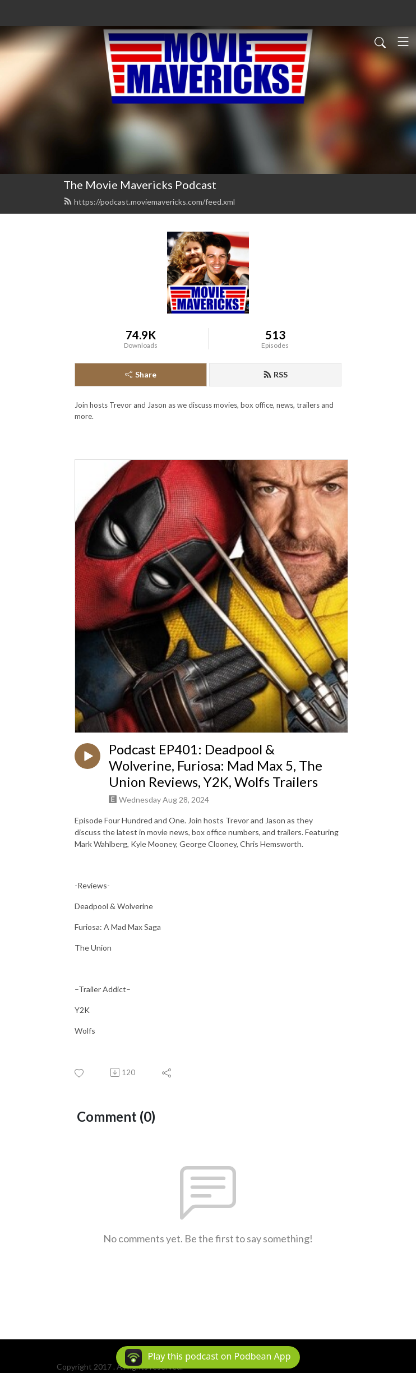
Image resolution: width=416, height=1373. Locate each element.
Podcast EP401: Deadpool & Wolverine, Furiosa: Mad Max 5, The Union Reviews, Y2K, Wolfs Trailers (215, 765)
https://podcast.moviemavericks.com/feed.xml (149, 201)
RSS (275, 374)
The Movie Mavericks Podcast (139, 184)
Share (140, 374)
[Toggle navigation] (403, 41)
